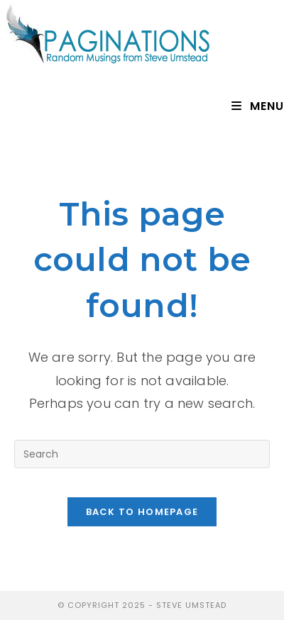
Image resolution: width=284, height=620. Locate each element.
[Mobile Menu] (257, 106)
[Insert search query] (142, 454)
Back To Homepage (142, 512)
